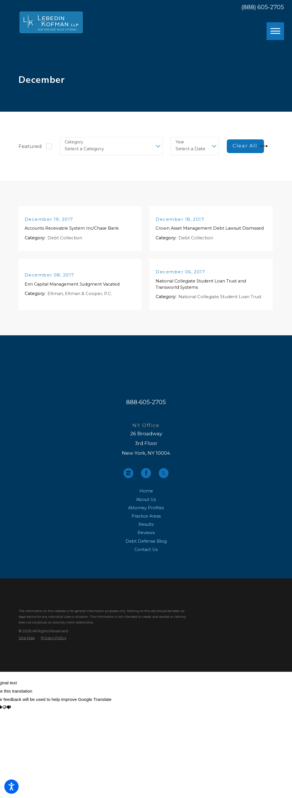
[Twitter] (163, 478)
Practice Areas (146, 521)
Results (146, 529)
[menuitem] (146, 497)
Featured (30, 146)
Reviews (146, 538)
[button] (11, 786)
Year (180, 142)
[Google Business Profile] (128, 478)
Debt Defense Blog (146, 546)
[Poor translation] (6, 713)
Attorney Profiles (146, 513)
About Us (146, 504)
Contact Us (146, 555)
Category (74, 142)
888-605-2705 (146, 407)
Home (146, 496)
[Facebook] (146, 478)
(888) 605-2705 (262, 7)
